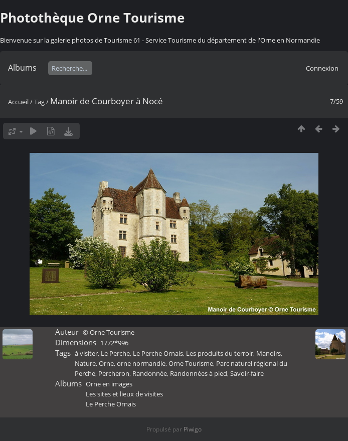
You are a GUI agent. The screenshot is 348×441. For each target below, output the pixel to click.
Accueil (18, 101)
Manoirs (268, 353)
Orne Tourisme (190, 363)
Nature (85, 363)
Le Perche (115, 353)
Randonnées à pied (198, 373)
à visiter (86, 353)
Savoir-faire (247, 373)
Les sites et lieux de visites (124, 393)
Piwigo (193, 429)
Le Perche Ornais (158, 353)
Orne (106, 363)
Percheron (113, 373)
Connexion (322, 68)
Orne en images (109, 383)
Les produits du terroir (219, 353)
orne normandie (141, 363)
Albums (22, 67)
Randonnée (149, 373)
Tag (39, 101)
